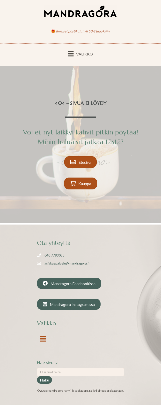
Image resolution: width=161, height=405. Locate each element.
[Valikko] (80, 53)
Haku (44, 380)
